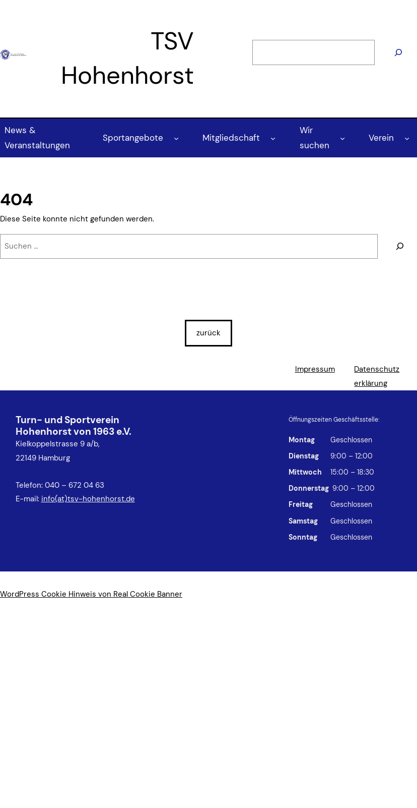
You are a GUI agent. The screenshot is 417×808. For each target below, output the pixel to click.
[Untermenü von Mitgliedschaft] (272, 137)
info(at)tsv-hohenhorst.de (88, 499)
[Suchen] (398, 53)
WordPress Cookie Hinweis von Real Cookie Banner (91, 594)
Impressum (315, 369)
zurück (208, 333)
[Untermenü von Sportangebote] (176, 137)
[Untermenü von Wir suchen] (342, 137)
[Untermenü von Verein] (406, 137)
